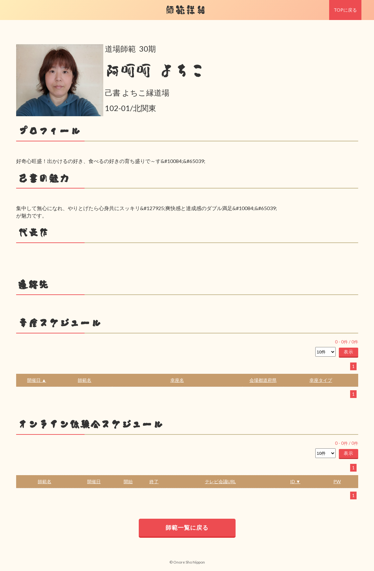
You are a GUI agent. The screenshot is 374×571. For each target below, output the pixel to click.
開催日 (94, 481)
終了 (153, 481)
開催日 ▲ (36, 380)
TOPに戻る (345, 10)
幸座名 (177, 380)
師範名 (84, 380)
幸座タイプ (320, 380)
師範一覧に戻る (187, 527)
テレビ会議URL (220, 481)
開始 (128, 481)
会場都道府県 (263, 380)
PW (337, 481)
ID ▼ (295, 481)
